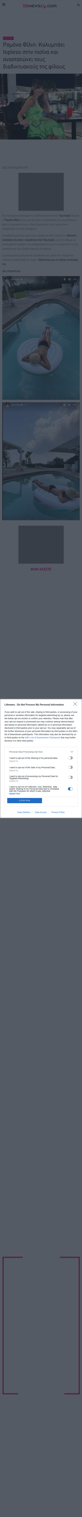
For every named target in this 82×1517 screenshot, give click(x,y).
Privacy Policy (57, 812)
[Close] (76, 705)
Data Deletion (24, 812)
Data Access (41, 812)
